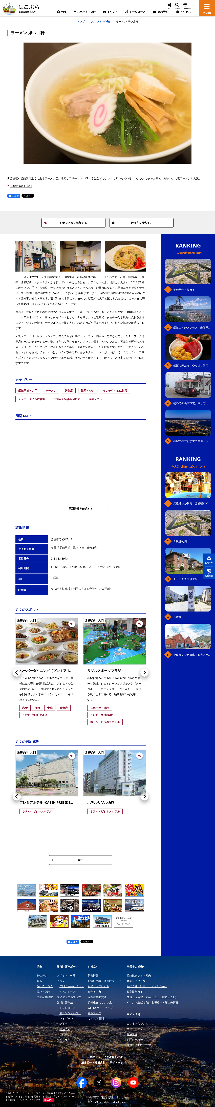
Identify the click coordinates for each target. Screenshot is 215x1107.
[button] (17, 673)
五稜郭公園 (180, 541)
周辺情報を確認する (89, 508)
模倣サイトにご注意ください (107, 1057)
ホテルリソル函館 (100, 802)
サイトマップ (118, 1062)
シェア (14, 195)
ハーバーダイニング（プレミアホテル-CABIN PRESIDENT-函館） (69, 670)
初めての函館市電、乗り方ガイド (192, 403)
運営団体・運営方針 (93, 1062)
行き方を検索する (132, 222)
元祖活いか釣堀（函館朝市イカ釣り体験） (192, 503)
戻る (67, 860)
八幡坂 (177, 617)
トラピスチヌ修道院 (185, 579)
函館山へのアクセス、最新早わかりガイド (192, 327)
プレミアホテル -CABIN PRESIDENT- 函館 (51, 802)
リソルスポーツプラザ (104, 670)
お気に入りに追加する (65, 222)
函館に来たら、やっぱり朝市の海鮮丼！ (192, 365)
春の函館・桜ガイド (185, 290)
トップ (81, 21)
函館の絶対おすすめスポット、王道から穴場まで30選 (192, 441)
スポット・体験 (100, 21)
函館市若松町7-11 (21, 186)
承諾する (48, 1099)
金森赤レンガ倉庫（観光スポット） (192, 655)
